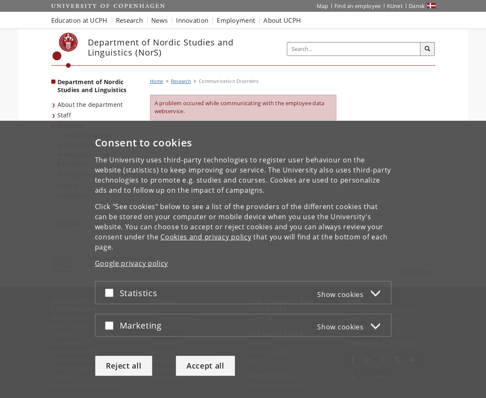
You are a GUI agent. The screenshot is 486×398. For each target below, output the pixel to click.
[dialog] (243, 259)
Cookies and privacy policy (205, 236)
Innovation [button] (192, 20)
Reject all (124, 366)
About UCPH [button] (282, 20)
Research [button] (129, 20)
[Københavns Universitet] (65, 50)
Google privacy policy (131, 263)
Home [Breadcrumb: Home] (156, 81)
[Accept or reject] (111, 293)
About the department (90, 105)
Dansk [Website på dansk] (417, 6)
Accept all (205, 366)
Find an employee (357, 6)
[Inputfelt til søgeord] (354, 49)
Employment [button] (236, 20)
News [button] (159, 20)
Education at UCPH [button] (79, 20)
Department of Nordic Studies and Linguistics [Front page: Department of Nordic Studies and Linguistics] (92, 86)
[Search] (427, 49)
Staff (64, 115)
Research (181, 81)
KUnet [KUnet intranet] (395, 6)
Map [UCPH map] (322, 6)
